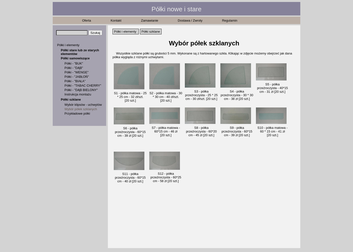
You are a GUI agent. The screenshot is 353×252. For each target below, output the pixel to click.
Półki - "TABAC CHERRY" (82, 85)
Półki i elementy (68, 45)
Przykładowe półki (77, 113)
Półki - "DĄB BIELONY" (81, 90)
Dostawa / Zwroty (190, 20)
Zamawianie (149, 20)
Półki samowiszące (75, 58)
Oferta (86, 20)
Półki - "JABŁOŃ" (76, 77)
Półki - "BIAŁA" (75, 81)
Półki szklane (71, 99)
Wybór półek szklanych (80, 109)
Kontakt (116, 20)
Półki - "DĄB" (73, 68)
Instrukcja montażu (77, 94)
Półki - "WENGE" (76, 72)
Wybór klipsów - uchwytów (83, 104)
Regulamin (229, 20)
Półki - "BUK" (73, 63)
